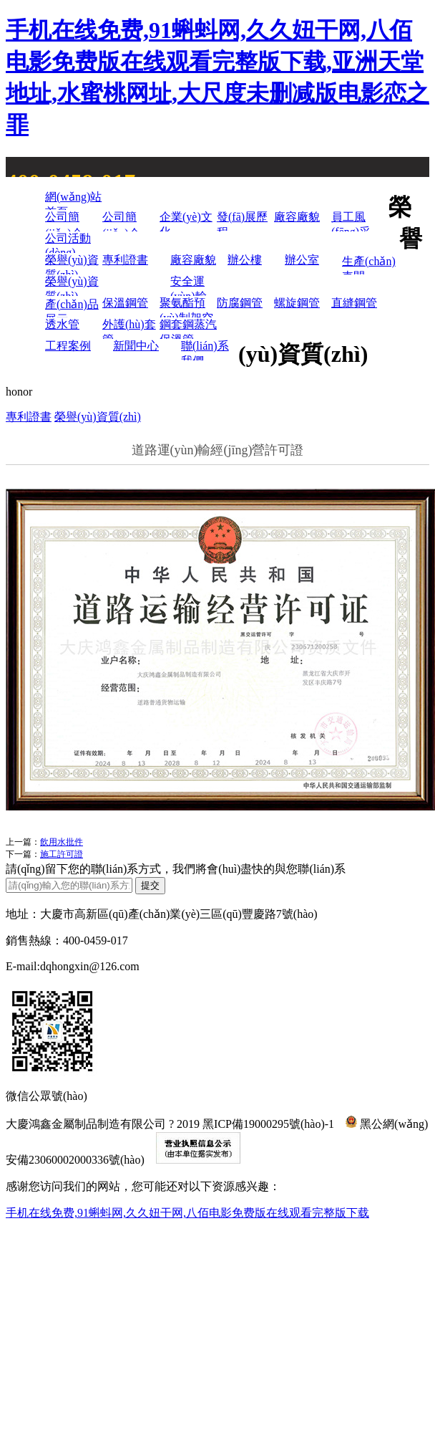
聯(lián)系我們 (205, 350)
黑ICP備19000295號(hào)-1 (268, 1124)
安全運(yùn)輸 (188, 285)
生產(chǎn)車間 (369, 264)
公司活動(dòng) (68, 242)
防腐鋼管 (240, 303)
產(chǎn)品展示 (72, 307)
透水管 (62, 324)
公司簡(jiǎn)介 (64, 221)
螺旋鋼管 (297, 303)
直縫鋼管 (354, 303)
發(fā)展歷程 (242, 221)
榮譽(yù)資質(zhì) (72, 264)
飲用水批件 (61, 842)
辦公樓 (245, 260)
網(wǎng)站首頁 (73, 200)
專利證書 (125, 260)
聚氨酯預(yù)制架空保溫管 (186, 307)
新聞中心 (136, 346)
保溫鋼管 (125, 303)
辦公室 (302, 260)
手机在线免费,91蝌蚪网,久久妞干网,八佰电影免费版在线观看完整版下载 (187, 1213)
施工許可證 (61, 854)
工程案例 (68, 346)
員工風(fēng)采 (351, 221)
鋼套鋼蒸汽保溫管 (188, 328)
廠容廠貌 (297, 217)
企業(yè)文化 (186, 221)
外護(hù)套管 (129, 328)
